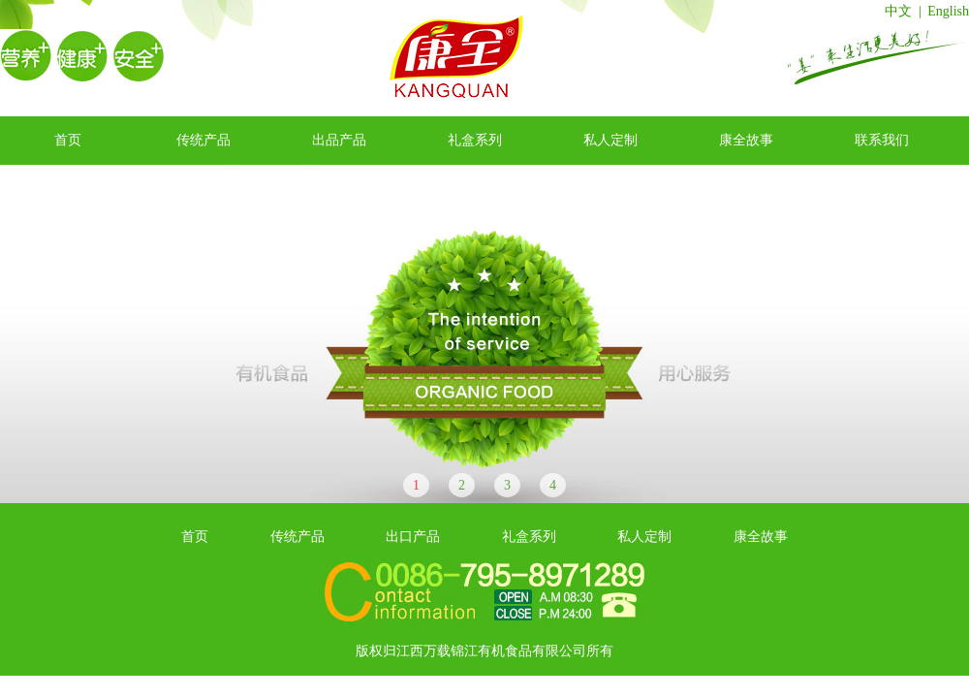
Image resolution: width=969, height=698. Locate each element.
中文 (898, 11)
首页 (67, 140)
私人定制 (610, 140)
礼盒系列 (475, 140)
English (948, 11)
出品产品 (339, 140)
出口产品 (413, 536)
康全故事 (746, 140)
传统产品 (203, 140)
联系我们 (882, 140)
